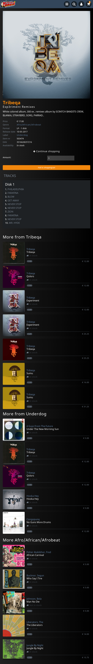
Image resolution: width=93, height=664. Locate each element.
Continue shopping (46, 151)
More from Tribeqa (22, 237)
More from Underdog (25, 413)
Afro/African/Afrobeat (29, 124)
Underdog (22, 135)
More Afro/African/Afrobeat (31, 540)
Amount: (7, 157)
